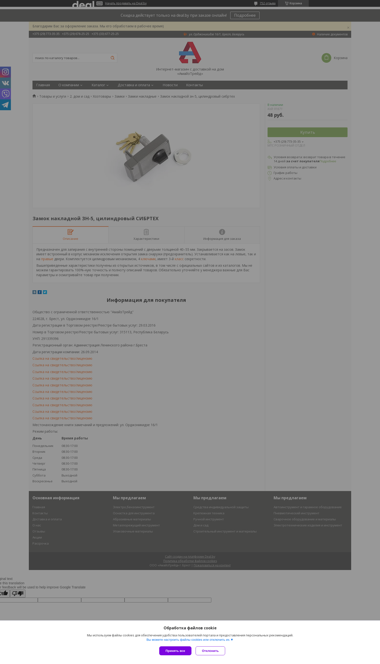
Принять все (175, 651)
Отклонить (211, 651)
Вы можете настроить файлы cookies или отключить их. (188, 640)
